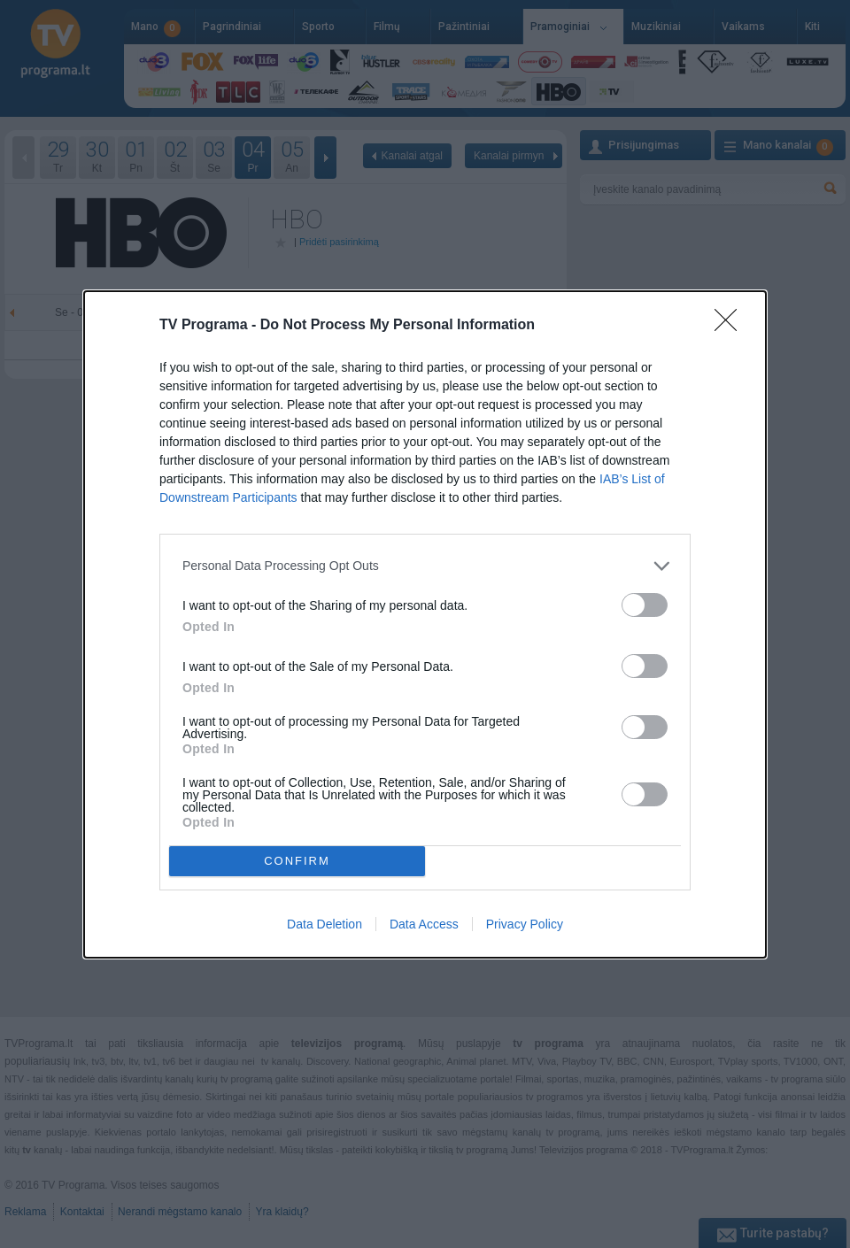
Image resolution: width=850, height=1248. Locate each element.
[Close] (731, 326)
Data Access (424, 924)
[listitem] (425, 566)
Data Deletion (324, 924)
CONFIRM (297, 860)
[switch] (645, 605)
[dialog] (425, 624)
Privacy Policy (524, 924)
